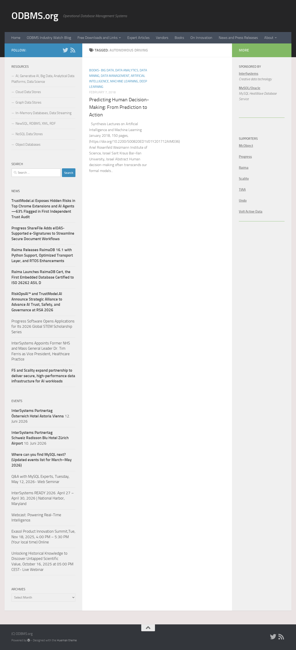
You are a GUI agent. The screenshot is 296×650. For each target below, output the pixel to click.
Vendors (162, 37)
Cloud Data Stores (28, 92)
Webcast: (19, 515)
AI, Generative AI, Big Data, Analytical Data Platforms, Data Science (42, 79)
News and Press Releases (238, 37)
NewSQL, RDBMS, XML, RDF (36, 123)
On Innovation (201, 37)
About (268, 37)
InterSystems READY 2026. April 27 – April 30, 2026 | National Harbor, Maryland (42, 498)
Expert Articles (138, 37)
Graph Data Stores (28, 102)
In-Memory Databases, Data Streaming (44, 113)
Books (179, 37)
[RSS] (72, 50)
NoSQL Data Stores (29, 134)
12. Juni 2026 (40, 416)
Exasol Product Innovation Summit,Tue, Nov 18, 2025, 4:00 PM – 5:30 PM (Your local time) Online (43, 536)
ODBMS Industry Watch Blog (49, 37)
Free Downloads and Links (97, 37)
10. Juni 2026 (40, 438)
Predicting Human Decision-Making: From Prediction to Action (119, 107)
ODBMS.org (34, 15)
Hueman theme (67, 640)
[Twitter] (65, 50)
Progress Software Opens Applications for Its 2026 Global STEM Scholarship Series (43, 326)
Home (15, 37)
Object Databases (28, 144)
